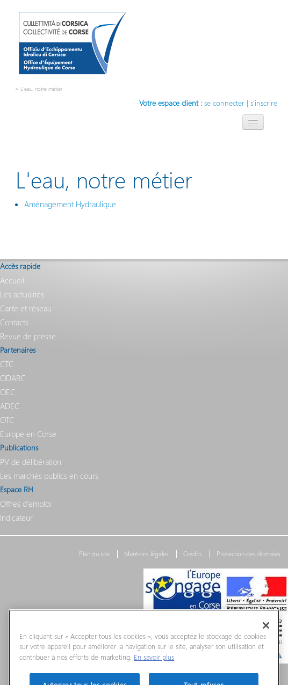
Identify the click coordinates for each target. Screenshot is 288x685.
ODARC (12, 378)
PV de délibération (30, 461)
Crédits (192, 554)
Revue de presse (28, 336)
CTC (6, 364)
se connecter (224, 103)
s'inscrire (263, 103)
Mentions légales (146, 554)
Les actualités (22, 294)
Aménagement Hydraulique (70, 204)
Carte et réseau (26, 308)
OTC (7, 419)
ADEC (9, 405)
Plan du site (94, 554)
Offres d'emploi (25, 503)
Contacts (14, 322)
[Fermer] (266, 634)
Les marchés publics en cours (49, 475)
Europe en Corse (28, 433)
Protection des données (248, 554)
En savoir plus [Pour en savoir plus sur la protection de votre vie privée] (154, 666)
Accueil (12, 280)
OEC (7, 392)
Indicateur (16, 517)
